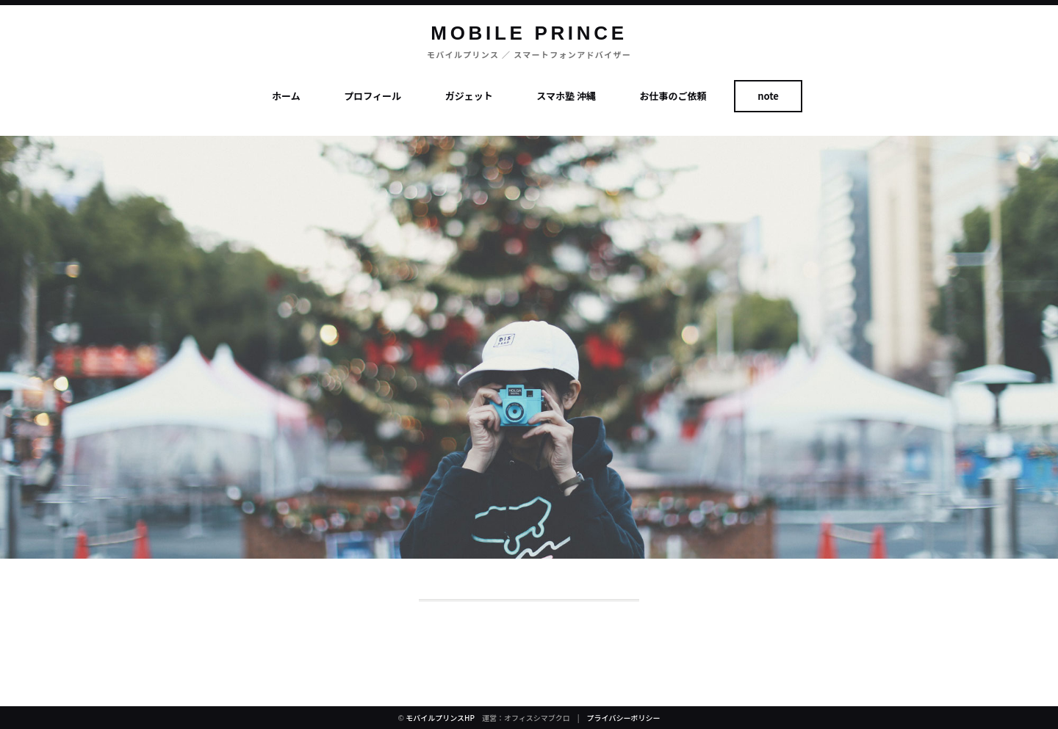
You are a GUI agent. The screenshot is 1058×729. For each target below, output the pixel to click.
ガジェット (469, 96)
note (768, 96)
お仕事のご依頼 (673, 96)
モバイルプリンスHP (440, 717)
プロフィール (372, 96)
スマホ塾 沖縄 (566, 96)
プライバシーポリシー (624, 717)
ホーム (286, 96)
